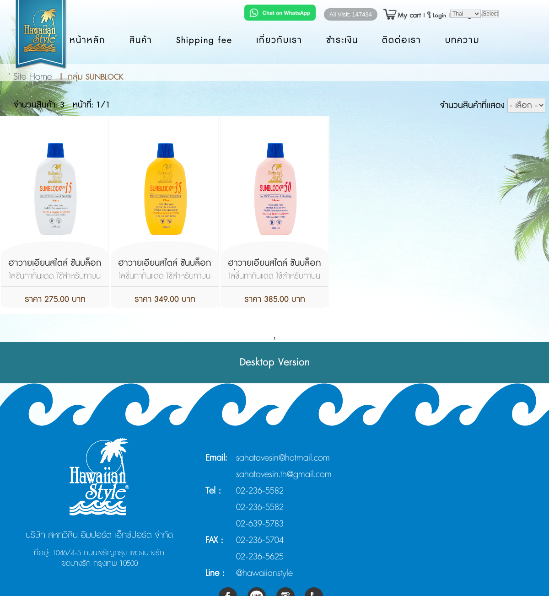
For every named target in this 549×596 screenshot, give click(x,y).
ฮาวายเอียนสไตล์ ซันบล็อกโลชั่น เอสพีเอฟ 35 (164, 269)
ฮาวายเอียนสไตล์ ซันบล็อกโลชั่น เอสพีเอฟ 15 (55, 269)
